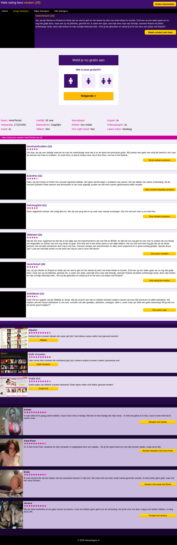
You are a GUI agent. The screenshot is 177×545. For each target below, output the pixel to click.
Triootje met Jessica (158, 515)
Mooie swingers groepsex (159, 160)
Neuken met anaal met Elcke (158, 484)
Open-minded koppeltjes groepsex (159, 189)
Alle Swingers (61, 11)
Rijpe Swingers (41, 11)
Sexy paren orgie (159, 310)
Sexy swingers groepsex (159, 216)
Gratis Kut (43, 388)
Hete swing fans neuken (159, 280)
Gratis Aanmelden (164, 4)
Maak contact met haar (160, 32)
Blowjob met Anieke (158, 422)
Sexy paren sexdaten (159, 254)
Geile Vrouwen (43, 364)
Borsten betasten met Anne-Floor (158, 451)
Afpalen (43, 340)
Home (5, 11)
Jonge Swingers (21, 11)
